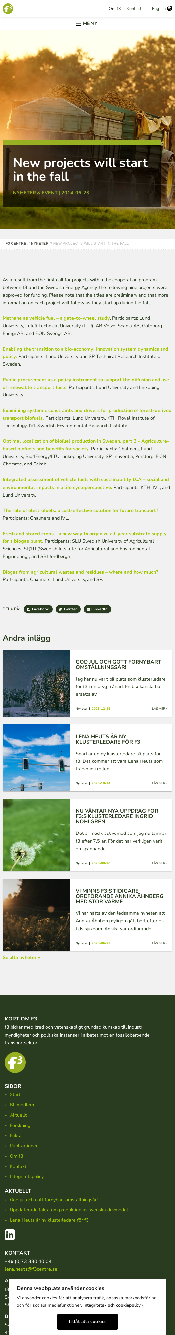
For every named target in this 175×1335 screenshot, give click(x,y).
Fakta (16, 1135)
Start (15, 1094)
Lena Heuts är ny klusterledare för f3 (49, 1220)
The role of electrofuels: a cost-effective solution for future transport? (80, 510)
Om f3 (115, 9)
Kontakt (133, 9)
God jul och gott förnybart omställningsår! (54, 1199)
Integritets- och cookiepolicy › (113, 1305)
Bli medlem (22, 1104)
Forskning (20, 1125)
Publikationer (24, 1145)
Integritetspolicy (27, 1176)
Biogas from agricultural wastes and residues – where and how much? (80, 572)
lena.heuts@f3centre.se (31, 1269)
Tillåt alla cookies (87, 1321)
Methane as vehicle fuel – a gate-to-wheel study (56, 318)
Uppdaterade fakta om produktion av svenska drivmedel (69, 1209)
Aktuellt (18, 1115)
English (162, 9)
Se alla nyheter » (21, 957)
